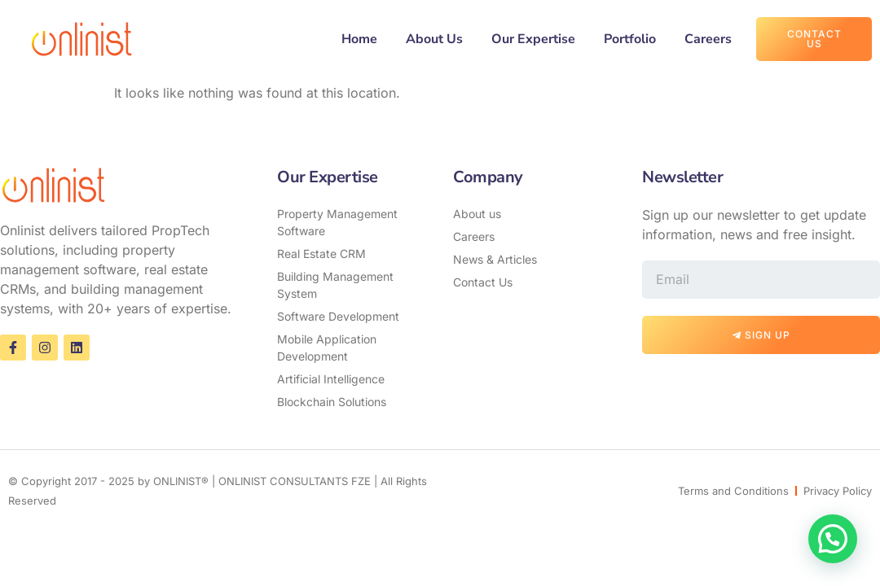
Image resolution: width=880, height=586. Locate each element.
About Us (434, 39)
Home (359, 39)
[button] (832, 538)
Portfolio (630, 39)
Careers (708, 39)
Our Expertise (533, 39)
